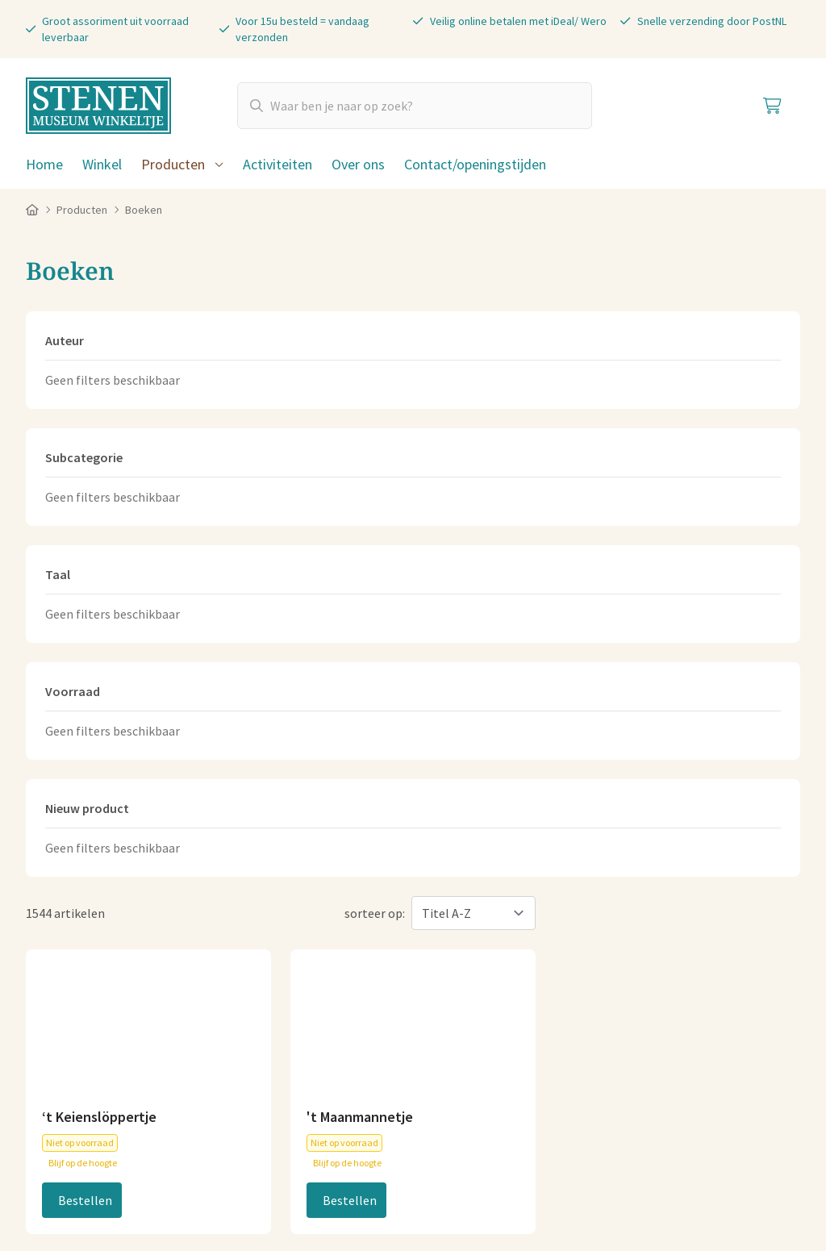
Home (44, 164)
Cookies (189, 1177)
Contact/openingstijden (475, 164)
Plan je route (461, 1025)
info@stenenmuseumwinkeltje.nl (313, 922)
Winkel (102, 164)
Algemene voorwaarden (91, 1177)
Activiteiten (277, 164)
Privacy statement (274, 1177)
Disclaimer (365, 1177)
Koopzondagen (668, 1019)
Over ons (358, 164)
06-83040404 (260, 948)
